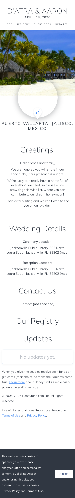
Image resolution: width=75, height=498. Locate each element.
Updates (61, 24)
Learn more (17, 382)
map (64, 252)
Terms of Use (11, 415)
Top (9, 24)
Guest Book (42, 24)
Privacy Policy (36, 415)
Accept (64, 473)
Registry (23, 24)
